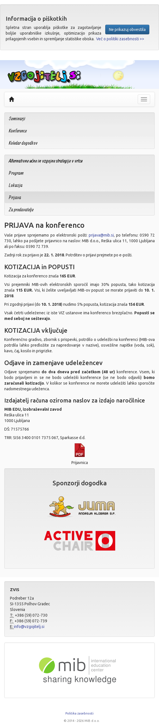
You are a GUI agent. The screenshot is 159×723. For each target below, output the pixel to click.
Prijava (15, 197)
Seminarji (17, 118)
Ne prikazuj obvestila (127, 29)
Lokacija (15, 185)
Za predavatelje (21, 209)
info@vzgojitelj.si (29, 626)
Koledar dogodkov (23, 143)
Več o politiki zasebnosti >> (120, 39)
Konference (18, 131)
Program (16, 173)
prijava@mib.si (101, 235)
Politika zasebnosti (79, 713)
